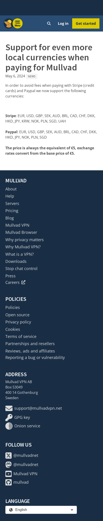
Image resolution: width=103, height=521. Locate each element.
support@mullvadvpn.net (33, 408)
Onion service (22, 426)
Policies (12, 307)
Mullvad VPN (17, 225)
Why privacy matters (24, 239)
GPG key (17, 417)
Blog (9, 218)
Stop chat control (21, 268)
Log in (63, 23)
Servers (12, 203)
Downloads (16, 261)
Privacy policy (18, 322)
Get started (86, 23)
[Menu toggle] (18, 23)
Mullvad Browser (21, 232)
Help (9, 196)
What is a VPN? (19, 254)
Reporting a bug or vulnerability (35, 357)
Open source (17, 314)
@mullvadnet (21, 455)
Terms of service (20, 336)
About (11, 189)
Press (10, 275)
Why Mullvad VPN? (23, 246)
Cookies (12, 329)
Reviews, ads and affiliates (30, 351)
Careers (15, 282)
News (32, 76)
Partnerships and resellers (30, 343)
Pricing (11, 210)
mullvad (17, 482)
